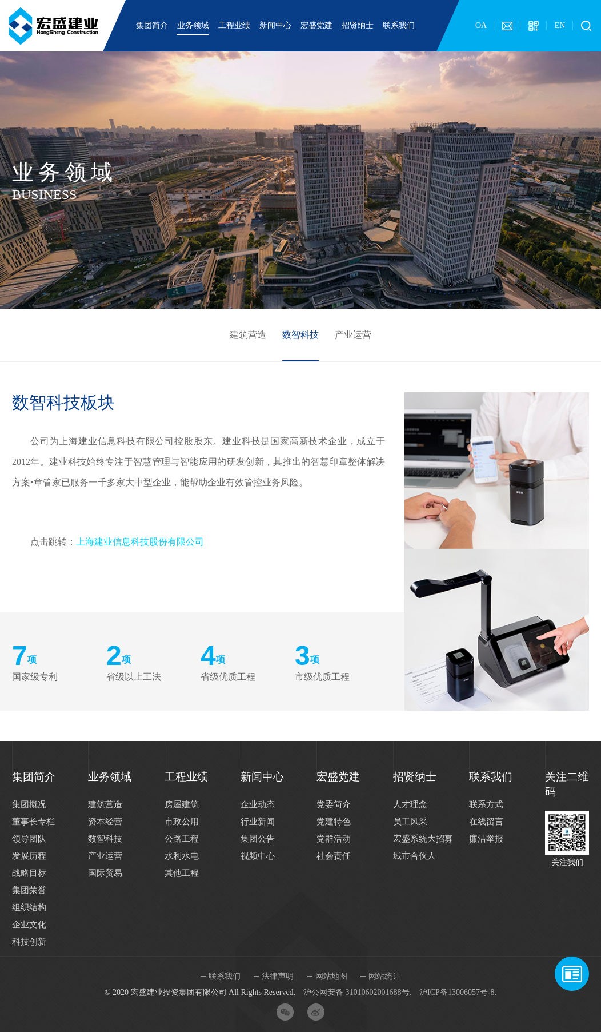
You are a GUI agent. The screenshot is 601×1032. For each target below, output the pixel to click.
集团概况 (29, 804)
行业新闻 (258, 821)
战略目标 (29, 873)
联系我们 (399, 25)
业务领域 (193, 25)
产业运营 (353, 335)
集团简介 (152, 25)
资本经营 (105, 821)
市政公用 (182, 821)
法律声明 (278, 976)
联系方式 (486, 804)
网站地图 (331, 976)
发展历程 (29, 855)
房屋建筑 (182, 804)
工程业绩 (234, 25)
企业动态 (258, 804)
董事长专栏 (33, 821)
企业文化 (29, 924)
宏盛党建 (316, 25)
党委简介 (333, 804)
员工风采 (410, 821)
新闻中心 (275, 25)
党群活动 (333, 838)
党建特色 (333, 821)
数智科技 (300, 335)
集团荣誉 (29, 890)
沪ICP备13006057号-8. (457, 992)
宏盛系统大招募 (423, 838)
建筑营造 (248, 335)
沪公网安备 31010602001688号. (357, 992)
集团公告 (258, 838)
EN (560, 25)
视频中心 (258, 855)
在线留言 (486, 821)
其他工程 (182, 873)
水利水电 (182, 855)
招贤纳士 (358, 25)
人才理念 (410, 804)
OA (481, 25)
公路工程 (182, 838)
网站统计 (384, 976)
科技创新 (29, 941)
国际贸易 (105, 873)
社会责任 (333, 855)
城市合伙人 (414, 855)
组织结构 (29, 907)
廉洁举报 (486, 838)
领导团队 (29, 838)
